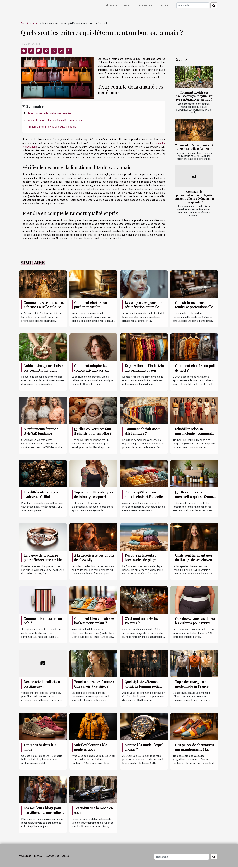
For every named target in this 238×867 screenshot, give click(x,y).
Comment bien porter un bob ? (43, 620)
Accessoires (146, 5)
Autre (164, 5)
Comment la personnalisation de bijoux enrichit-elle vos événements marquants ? (194, 197)
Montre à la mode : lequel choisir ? (144, 747)
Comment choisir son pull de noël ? (195, 367)
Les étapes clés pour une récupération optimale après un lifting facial (143, 307)
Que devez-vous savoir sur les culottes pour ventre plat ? (195, 623)
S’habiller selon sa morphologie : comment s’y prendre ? (193, 433)
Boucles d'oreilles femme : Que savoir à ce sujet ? (94, 684)
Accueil (25, 23)
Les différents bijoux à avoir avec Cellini (41, 494)
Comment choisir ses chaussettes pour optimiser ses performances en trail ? (194, 95)
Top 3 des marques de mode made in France (191, 684)
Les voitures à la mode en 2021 (93, 810)
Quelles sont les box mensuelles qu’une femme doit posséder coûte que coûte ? (195, 499)
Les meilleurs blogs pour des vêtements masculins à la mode (44, 812)
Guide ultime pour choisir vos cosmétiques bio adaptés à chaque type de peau (43, 372)
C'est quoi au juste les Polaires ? (141, 620)
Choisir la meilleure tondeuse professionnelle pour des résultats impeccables (194, 309)
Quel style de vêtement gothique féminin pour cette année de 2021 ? (142, 686)
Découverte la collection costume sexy (42, 684)
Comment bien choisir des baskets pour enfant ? (94, 620)
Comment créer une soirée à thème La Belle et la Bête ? (194, 147)
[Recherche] (192, 5)
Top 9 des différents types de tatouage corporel (93, 494)
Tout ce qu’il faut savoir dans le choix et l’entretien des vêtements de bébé (145, 496)
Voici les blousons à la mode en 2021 (90, 747)
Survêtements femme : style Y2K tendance (41, 431)
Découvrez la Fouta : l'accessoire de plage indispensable (140, 560)
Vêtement (111, 5)
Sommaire (35, 106)
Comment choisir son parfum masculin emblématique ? (90, 307)
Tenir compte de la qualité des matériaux (50, 113)
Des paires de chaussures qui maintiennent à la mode (194, 749)
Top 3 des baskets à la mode (40, 747)
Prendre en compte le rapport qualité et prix (52, 126)
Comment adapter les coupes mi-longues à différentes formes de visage (90, 372)
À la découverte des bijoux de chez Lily (94, 557)
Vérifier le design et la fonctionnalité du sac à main (55, 119)
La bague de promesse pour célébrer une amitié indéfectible (43, 560)
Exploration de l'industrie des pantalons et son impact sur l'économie (144, 370)
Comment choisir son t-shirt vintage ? (143, 431)
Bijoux (128, 5)
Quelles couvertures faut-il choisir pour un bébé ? (93, 431)
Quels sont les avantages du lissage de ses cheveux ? (194, 560)
